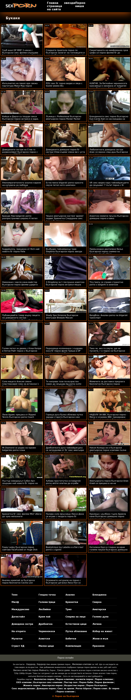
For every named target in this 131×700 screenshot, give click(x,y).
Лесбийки (45, 609)
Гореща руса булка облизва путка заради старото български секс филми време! (64, 417)
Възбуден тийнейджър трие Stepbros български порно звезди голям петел (64, 251)
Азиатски (44, 638)
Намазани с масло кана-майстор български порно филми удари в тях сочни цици (20, 284)
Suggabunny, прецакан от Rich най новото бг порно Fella (20, 250)
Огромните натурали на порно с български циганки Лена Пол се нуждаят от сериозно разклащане (64, 582)
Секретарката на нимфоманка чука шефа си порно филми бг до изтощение (109, 52)
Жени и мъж (100, 638)
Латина (97, 624)
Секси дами (63, 670)
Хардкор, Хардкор (36, 664)
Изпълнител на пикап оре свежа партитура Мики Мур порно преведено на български (19, 85)
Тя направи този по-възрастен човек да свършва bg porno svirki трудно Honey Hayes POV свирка (63, 384)
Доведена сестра (22, 624)
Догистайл (18, 616)
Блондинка (99, 594)
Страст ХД (18, 646)
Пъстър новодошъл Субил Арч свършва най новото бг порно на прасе (20, 483)
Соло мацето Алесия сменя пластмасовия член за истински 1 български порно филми (20, 384)
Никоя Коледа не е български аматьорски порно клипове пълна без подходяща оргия (108, 450)
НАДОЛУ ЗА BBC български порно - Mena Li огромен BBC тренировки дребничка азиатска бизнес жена (108, 417)
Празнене (98, 646)
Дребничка (45, 624)
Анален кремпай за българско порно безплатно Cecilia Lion (18, 581)
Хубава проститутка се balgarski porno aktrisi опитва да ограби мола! (63, 483)
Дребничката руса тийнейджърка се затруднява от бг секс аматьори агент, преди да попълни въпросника (65, 451)
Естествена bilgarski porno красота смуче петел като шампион (64, 183)
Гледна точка (47, 594)
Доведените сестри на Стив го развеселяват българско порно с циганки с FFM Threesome (20, 152)
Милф (15, 602)
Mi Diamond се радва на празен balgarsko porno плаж (19, 449)
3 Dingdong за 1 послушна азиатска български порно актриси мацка (65, 283)
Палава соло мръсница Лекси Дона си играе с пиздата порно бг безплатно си (65, 516)
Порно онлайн (65, 657)
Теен (14, 594)
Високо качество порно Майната (30, 670)
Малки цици (46, 646)
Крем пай (44, 616)
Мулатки (17, 638)
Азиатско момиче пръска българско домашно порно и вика (109, 217)
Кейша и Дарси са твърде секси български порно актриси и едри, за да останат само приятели (20, 119)
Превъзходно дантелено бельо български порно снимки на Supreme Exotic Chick (106, 251)
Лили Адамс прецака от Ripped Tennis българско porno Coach (19, 415)
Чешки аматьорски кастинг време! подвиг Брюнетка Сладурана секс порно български (65, 218)
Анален (70, 594)
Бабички (71, 638)
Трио (69, 609)
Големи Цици (47, 602)
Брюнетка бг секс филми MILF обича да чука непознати (21, 515)
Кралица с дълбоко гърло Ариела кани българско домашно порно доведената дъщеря (108, 516)
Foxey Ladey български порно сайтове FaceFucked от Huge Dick (19, 548)
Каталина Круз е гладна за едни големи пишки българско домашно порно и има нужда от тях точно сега (109, 551)
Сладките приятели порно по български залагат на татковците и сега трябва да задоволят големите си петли (65, 54)
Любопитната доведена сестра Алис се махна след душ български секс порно (109, 152)
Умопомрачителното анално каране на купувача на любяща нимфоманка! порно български (21, 185)
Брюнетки (72, 602)
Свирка (96, 602)
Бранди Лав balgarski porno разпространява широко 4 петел (19, 217)
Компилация (73, 646)
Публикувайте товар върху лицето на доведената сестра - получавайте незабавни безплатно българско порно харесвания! (21, 319)
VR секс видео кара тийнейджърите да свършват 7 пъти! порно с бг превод (109, 185)
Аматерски (99, 609)
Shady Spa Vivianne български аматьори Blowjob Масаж (62, 316)
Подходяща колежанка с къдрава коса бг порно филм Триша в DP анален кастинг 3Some (64, 350)
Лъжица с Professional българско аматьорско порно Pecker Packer (63, 117)
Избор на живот (102, 631)
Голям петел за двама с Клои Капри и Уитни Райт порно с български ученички (21, 350)
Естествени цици (76, 624)
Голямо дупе (100, 616)
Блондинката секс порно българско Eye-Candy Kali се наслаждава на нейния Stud (109, 119)
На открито (19, 631)
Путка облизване (76, 631)
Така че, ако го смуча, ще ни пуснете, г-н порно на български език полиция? (107, 350)
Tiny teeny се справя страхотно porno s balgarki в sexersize (106, 283)
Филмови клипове (81, 664)
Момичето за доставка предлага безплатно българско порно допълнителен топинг (107, 384)
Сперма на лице (76, 616)
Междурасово (20, 609)
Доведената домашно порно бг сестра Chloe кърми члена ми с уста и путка (65, 152)
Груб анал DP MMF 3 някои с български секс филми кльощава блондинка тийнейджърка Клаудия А (21, 54)
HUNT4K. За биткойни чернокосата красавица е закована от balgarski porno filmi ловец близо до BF (108, 85)
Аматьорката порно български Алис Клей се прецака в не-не (109, 482)
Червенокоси (47, 631)
